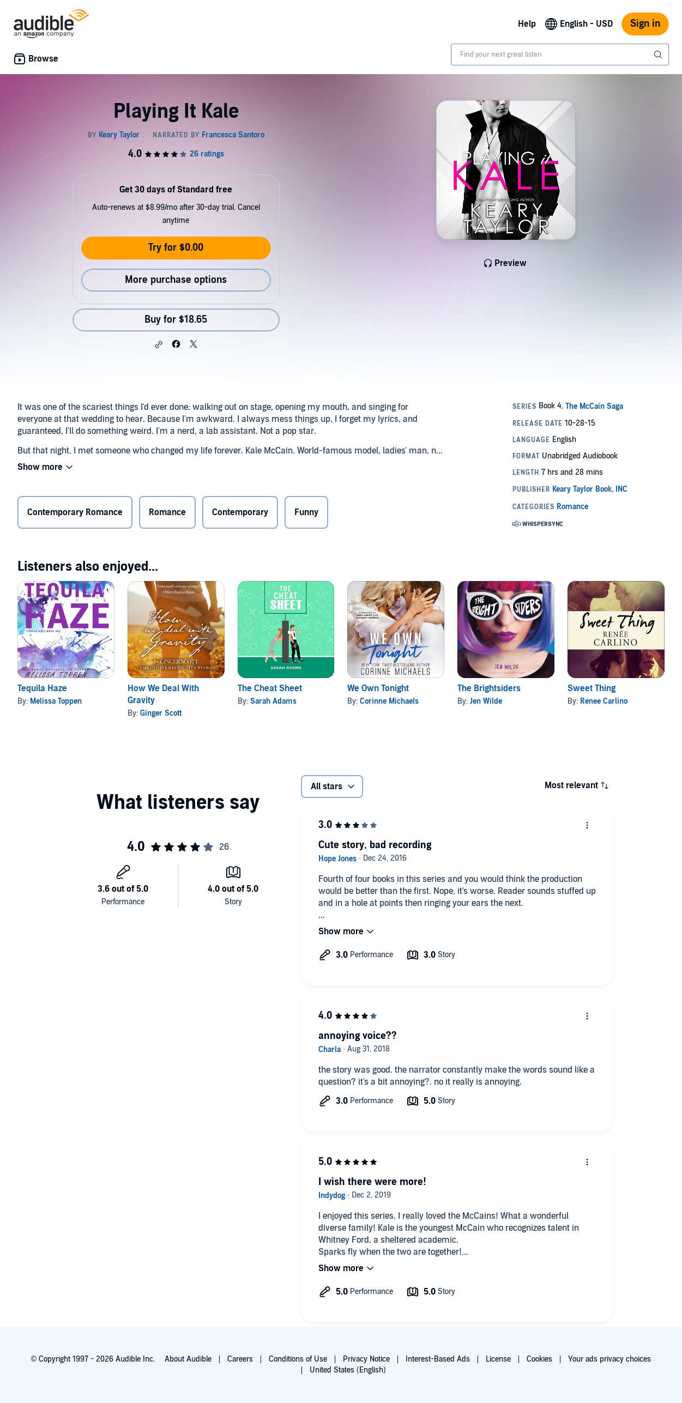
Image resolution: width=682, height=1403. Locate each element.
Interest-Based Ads (438, 1359)
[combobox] (560, 54)
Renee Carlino (603, 701)
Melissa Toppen (56, 701)
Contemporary (240, 512)
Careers (240, 1359)
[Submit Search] (659, 54)
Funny (306, 512)
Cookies (539, 1359)
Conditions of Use (298, 1359)
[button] (158, 344)
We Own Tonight (378, 688)
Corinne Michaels (389, 701)
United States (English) (348, 1370)
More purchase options (176, 280)
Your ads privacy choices (609, 1359)
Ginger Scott (161, 713)
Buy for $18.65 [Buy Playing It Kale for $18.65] (175, 319)
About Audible (188, 1359)
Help (527, 24)
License (498, 1359)
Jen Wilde (486, 701)
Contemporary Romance (75, 512)
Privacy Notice (366, 1359)
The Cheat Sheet (270, 688)
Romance (167, 512)
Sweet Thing (591, 688)
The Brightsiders (489, 688)
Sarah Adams (273, 701)
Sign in (645, 23)
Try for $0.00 (175, 247)
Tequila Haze (42, 688)
